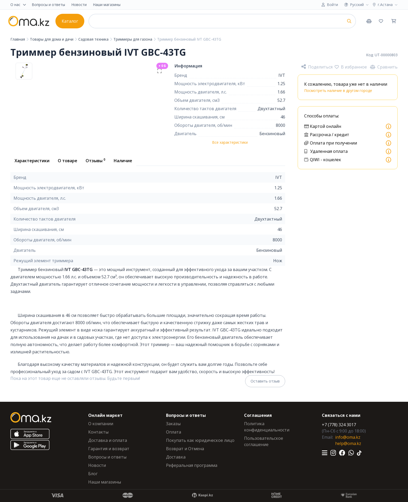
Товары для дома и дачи (52, 39)
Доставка (176, 457)
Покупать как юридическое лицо (200, 440)
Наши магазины (106, 4)
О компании (100, 423)
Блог (93, 473)
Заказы (173, 423)
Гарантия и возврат (108, 448)
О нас (18, 4)
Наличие (123, 161)
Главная (18, 39)
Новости (79, 4)
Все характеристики (230, 142)
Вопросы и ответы (48, 4)
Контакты (98, 432)
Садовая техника (94, 39)
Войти (332, 4)
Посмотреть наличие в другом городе (338, 90)
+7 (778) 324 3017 (339, 425)
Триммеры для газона (133, 39)
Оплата (173, 432)
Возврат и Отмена (185, 448)
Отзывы (95, 160)
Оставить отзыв (265, 381)
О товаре (67, 161)
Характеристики (32, 161)
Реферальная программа (191, 465)
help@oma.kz (348, 443)
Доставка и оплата (107, 440)
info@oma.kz (347, 437)
